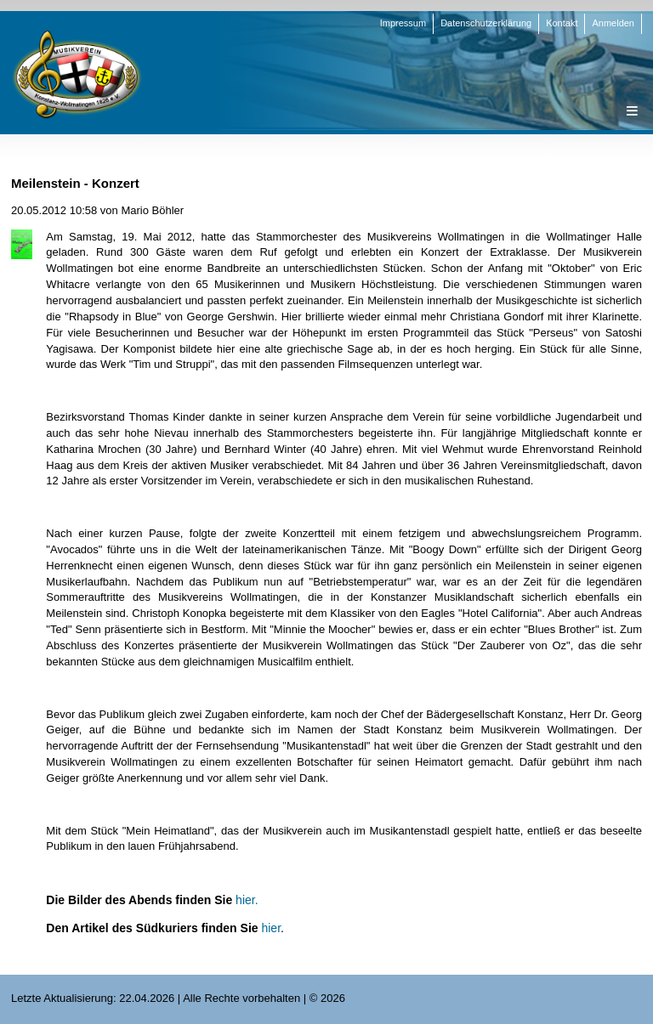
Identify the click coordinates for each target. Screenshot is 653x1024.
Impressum (403, 23)
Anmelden (613, 23)
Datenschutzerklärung (485, 23)
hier (271, 928)
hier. (247, 900)
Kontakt (561, 23)
